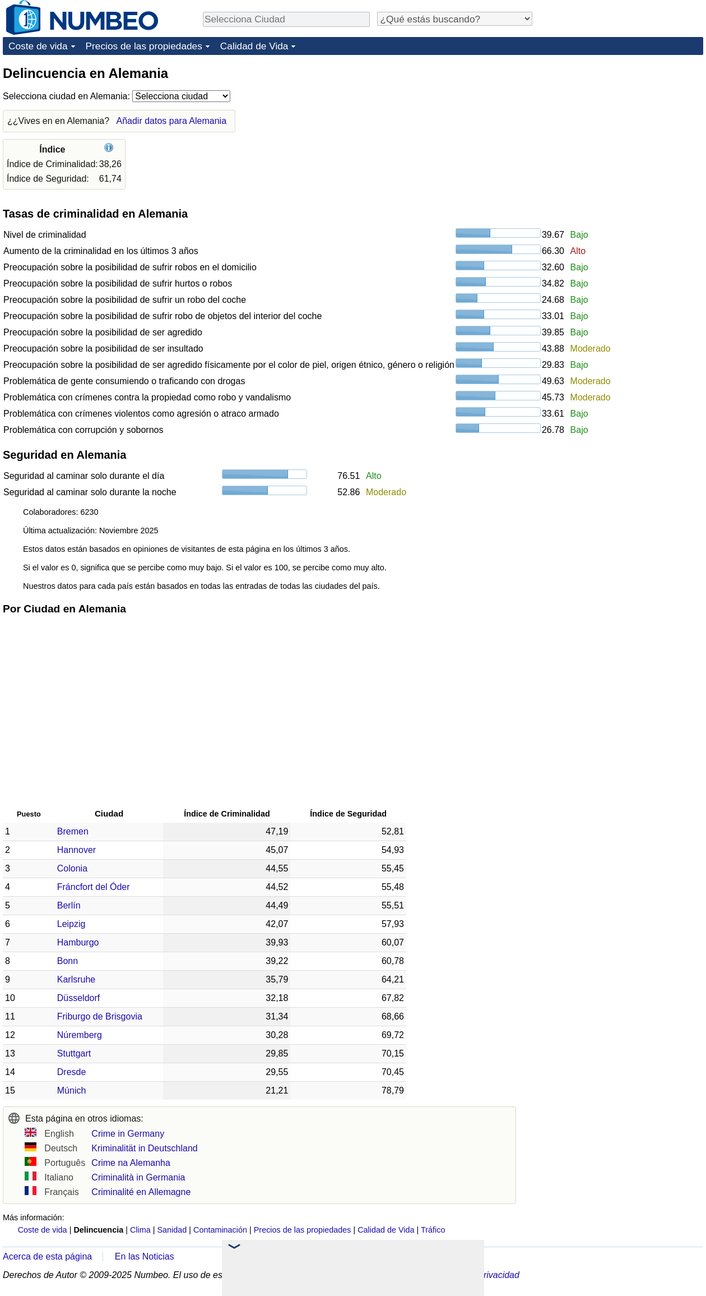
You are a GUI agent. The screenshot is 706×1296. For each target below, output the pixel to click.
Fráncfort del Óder (93, 887)
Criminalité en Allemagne (141, 1192)
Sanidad (172, 1229)
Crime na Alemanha (130, 1163)
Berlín (69, 905)
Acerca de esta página (47, 1256)
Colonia (72, 868)
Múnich (71, 1090)
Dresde (71, 1072)
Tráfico (433, 1229)
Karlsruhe (76, 979)
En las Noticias (144, 1256)
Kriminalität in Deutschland (144, 1148)
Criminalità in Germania (138, 1177)
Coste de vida (38, 46)
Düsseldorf (78, 998)
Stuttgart (74, 1053)
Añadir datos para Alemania (171, 121)
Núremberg (79, 1035)
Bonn (67, 961)
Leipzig (71, 924)
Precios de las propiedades (144, 46)
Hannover (76, 850)
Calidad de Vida (254, 46)
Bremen (73, 831)
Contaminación (220, 1229)
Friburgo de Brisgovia (99, 1016)
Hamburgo (78, 942)
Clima (140, 1229)
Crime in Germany (127, 1133)
